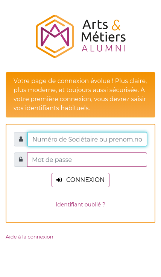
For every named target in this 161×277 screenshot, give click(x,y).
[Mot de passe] (87, 159)
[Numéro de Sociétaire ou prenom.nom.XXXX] (87, 139)
